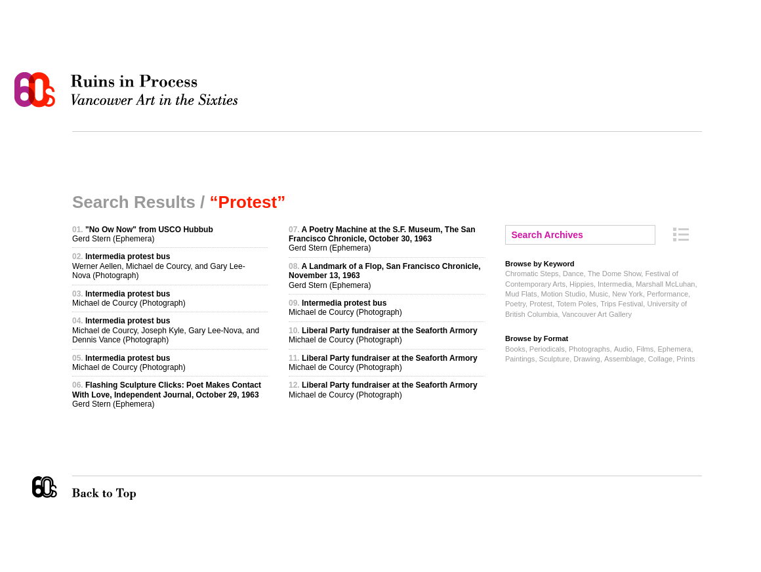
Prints (685, 359)
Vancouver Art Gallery (596, 314)
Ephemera (674, 349)
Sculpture (554, 359)
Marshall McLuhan (665, 284)
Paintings (520, 359)
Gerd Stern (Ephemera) (142, 234)
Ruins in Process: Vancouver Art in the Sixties (129, 90)
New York (627, 294)
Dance (573, 273)
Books (515, 349)
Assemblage (624, 359)
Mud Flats (521, 294)
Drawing (586, 359)
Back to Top (130, 488)
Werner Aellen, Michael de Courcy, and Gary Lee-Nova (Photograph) (158, 266)
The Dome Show (615, 273)
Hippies (581, 284)
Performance (667, 294)
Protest (540, 304)
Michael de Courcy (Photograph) (129, 298)
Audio (623, 349)
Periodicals (547, 349)
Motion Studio (563, 294)
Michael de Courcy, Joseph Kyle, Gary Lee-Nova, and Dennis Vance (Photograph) (165, 330)
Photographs (589, 349)
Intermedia (615, 284)
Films (644, 349)
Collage (660, 359)
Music (598, 294)
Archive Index (681, 234)
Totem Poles (576, 304)
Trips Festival (621, 304)
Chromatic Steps (532, 273)
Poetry (515, 304)
